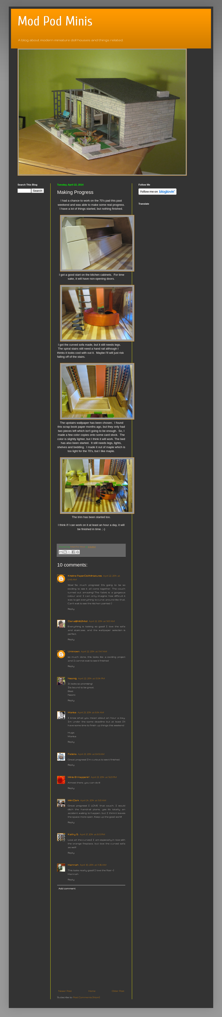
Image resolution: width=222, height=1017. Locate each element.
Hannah (73, 864)
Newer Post (65, 991)
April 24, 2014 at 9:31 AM (93, 800)
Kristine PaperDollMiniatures (85, 575)
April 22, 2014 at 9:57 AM (102, 621)
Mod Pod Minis (55, 21)
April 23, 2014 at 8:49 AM (91, 754)
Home (91, 991)
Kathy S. (73, 834)
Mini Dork (73, 800)
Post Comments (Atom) (86, 997)
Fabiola (72, 754)
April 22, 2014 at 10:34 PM (91, 678)
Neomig (72, 678)
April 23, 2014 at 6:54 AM (91, 712)
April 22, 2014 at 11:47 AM (94, 651)
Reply (71, 609)
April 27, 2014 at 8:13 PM (92, 834)
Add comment (66, 888)
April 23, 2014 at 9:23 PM (104, 777)
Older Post (118, 991)
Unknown (74, 651)
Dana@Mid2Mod (77, 621)
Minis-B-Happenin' (78, 777)
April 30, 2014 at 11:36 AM (93, 864)
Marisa (72, 712)
